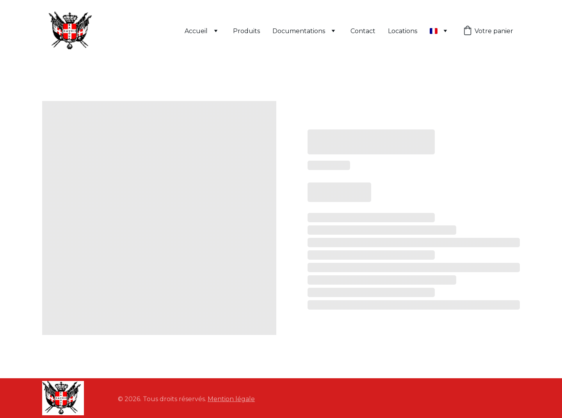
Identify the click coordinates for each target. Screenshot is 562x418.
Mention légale (231, 399)
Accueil (196, 31)
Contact (362, 31)
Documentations (298, 31)
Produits (246, 31)
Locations (402, 31)
